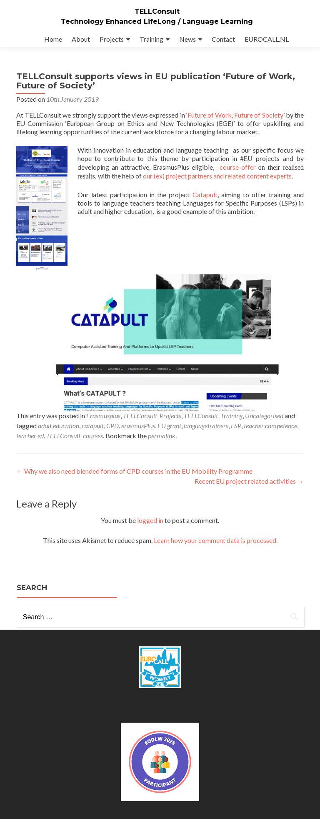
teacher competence (270, 426)
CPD (112, 426)
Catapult (205, 194)
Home (53, 39)
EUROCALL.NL (267, 39)
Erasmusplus (103, 416)
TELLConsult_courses (74, 436)
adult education (58, 426)
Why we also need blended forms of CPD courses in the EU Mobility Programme (134, 471)
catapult (93, 426)
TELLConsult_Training (213, 416)
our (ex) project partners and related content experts (217, 176)
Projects (112, 39)
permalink (161, 436)
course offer (238, 167)
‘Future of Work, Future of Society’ (235, 115)
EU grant (169, 426)
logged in (150, 520)
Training (151, 39)
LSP (236, 426)
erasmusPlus (138, 426)
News (187, 39)
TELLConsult (157, 11)
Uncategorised (264, 416)
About (81, 39)
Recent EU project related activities (249, 481)
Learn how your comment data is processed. (216, 540)
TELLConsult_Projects (152, 416)
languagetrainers (206, 426)
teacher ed (30, 436)
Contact (223, 39)
